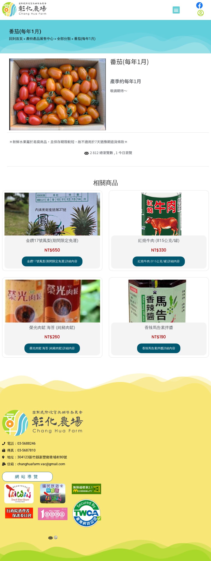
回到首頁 (16, 39)
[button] (176, 10)
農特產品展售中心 (40, 39)
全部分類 (64, 39)
